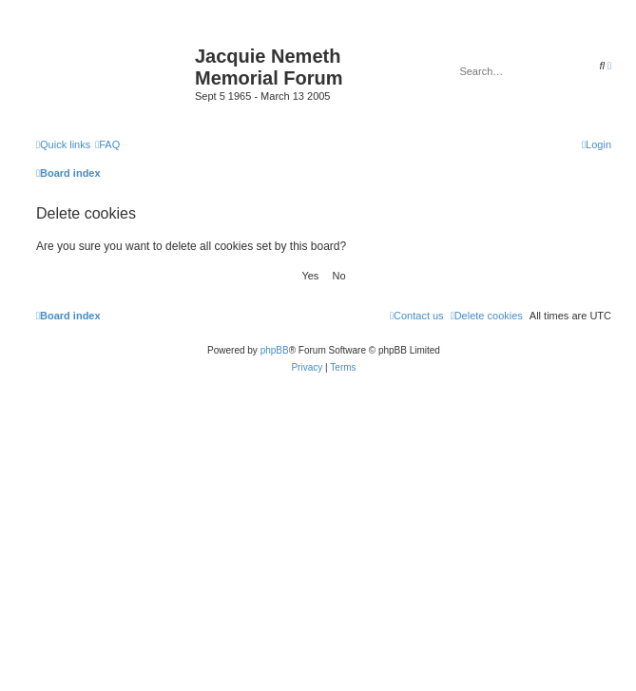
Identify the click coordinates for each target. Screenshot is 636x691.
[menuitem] (107, 144)
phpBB (274, 350)
